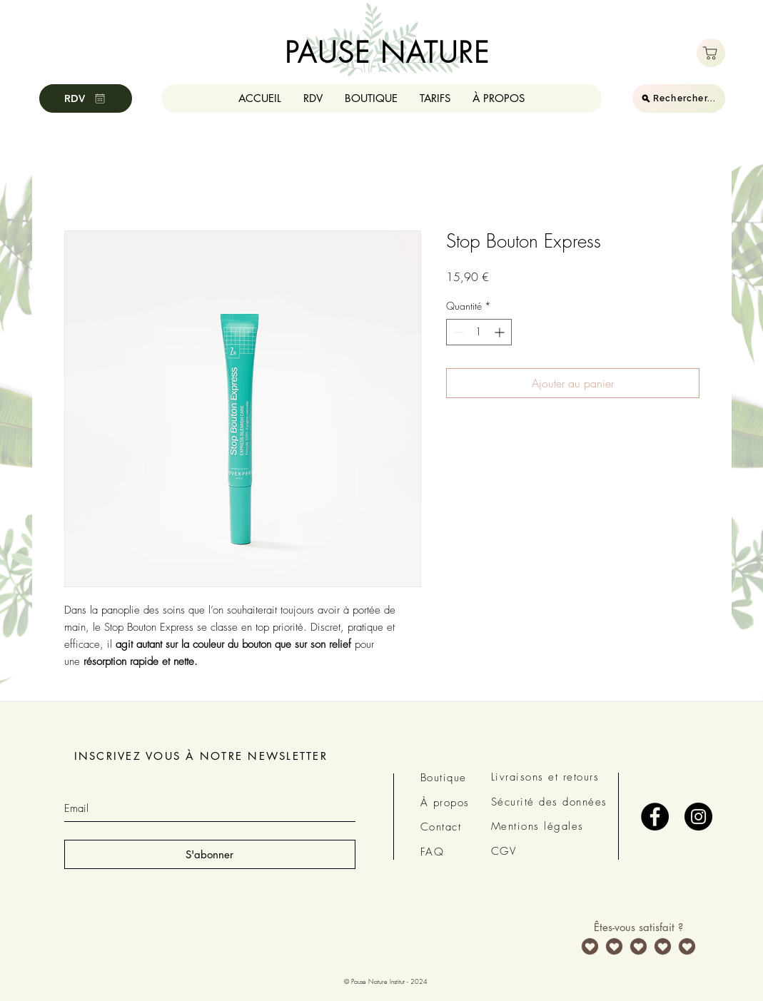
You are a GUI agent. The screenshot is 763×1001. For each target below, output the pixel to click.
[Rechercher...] (678, 98)
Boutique (443, 778)
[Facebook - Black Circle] (655, 816)
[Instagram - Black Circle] (698, 816)
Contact (441, 827)
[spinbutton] (479, 332)
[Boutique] (711, 53)
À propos (445, 803)
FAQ (432, 852)
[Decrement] (457, 332)
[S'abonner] (209, 854)
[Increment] (501, 332)
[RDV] (85, 98)
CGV (504, 851)
